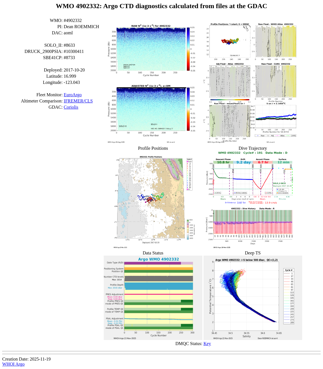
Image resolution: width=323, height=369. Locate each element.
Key (207, 343)
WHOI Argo (13, 364)
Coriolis (71, 107)
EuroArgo (73, 94)
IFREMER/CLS (78, 101)
